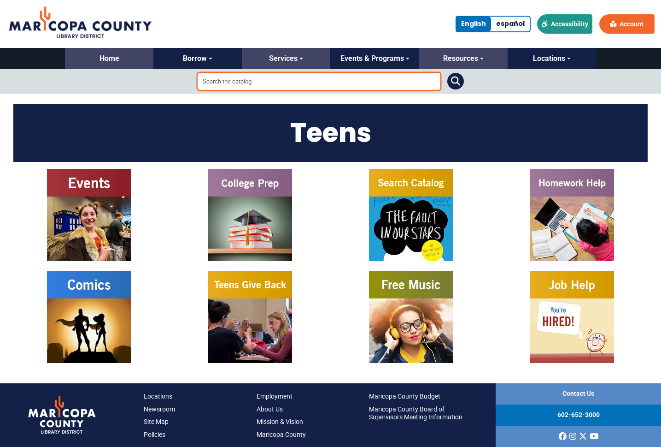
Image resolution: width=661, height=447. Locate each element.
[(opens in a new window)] (563, 436)
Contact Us (578, 394)
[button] (109, 58)
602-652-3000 (578, 415)
